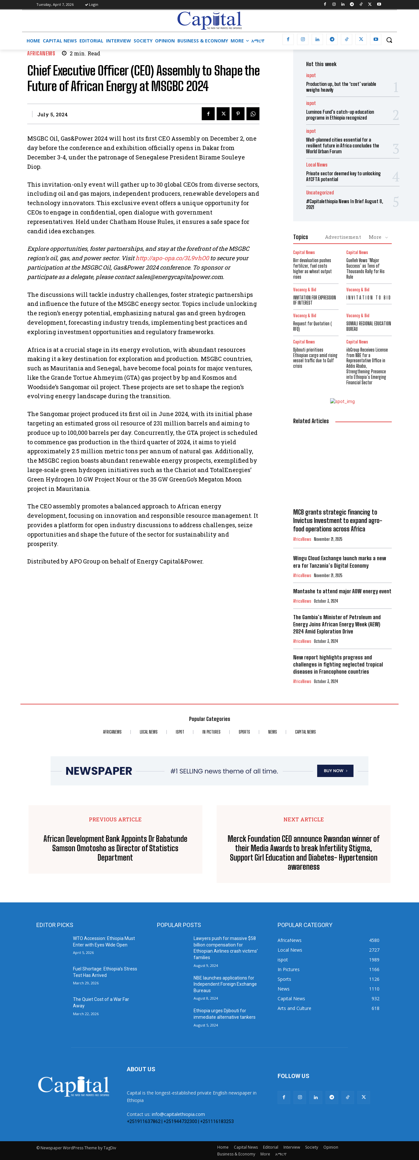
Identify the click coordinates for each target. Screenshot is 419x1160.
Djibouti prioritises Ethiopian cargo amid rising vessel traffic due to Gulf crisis (315, 358)
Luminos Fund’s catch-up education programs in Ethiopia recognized (340, 115)
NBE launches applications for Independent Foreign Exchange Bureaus (225, 984)
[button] (389, 40)
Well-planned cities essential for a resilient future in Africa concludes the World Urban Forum (342, 145)
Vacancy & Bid (304, 290)
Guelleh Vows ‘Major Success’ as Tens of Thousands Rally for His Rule (365, 268)
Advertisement (343, 237)
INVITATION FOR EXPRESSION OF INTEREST (314, 300)
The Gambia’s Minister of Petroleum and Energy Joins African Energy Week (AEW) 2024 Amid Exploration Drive (337, 624)
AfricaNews (41, 53)
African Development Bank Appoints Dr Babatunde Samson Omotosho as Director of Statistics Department (115, 848)
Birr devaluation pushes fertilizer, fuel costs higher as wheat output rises (312, 268)
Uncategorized (320, 192)
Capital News (304, 252)
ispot (311, 75)
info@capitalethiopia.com (178, 1114)
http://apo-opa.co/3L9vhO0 (172, 258)
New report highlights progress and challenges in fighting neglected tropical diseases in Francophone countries (338, 664)
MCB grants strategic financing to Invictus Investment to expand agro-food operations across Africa (337, 520)
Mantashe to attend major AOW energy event (342, 591)
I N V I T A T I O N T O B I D (368, 297)
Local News (317, 164)
